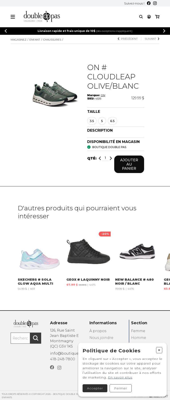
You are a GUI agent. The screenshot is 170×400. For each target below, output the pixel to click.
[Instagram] (155, 3)
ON (103, 95)
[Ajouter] (111, 161)
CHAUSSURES (52, 39)
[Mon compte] (149, 17)
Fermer (120, 388)
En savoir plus (120, 377)
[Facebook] (149, 3)
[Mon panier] (157, 17)
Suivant (152, 39)
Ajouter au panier (129, 167)
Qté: (92, 161)
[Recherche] (141, 17)
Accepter (95, 388)
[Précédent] (6, 31)
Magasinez (18, 39)
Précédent (128, 39)
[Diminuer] (100, 161)
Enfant (34, 39)
